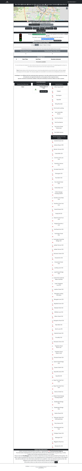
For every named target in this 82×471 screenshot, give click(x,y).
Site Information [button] (71, 2)
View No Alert (43, 91)
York (55, 28)
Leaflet (55, 20)
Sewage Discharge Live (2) (47, 24)
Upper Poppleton (49, 28)
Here (56, 462)
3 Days (40, 44)
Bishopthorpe (36, 28)
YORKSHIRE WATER (41, 30)
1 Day (33, 44)
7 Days (44, 44)
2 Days (36, 44)
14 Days (48, 44)
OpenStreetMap (61, 20)
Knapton (42, 28)
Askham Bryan (29, 28)
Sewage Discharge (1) (34, 24)
